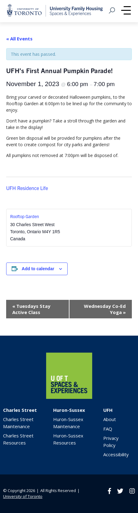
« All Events (19, 38)
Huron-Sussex (69, 410)
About (109, 419)
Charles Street (20, 410)
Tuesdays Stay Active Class (31, 309)
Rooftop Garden (24, 216)
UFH (107, 410)
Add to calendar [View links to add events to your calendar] (38, 268)
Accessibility (116, 454)
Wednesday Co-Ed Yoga (105, 309)
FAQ (107, 429)
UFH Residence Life (27, 188)
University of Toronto (22, 496)
